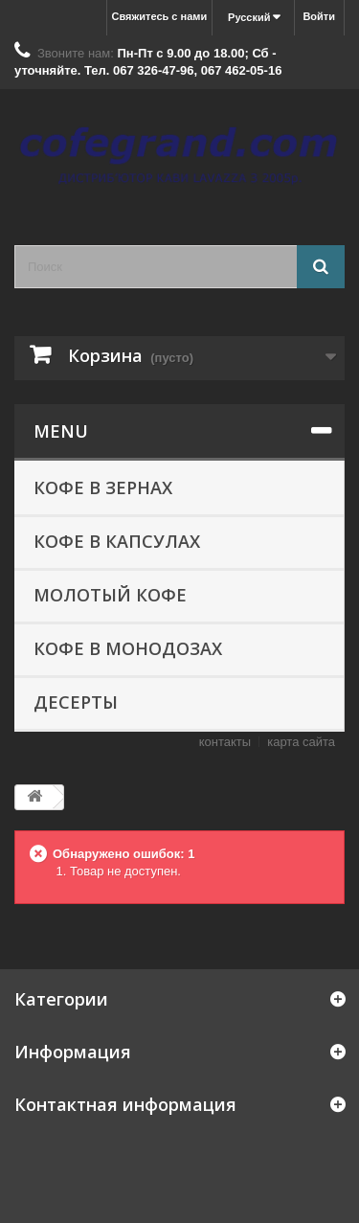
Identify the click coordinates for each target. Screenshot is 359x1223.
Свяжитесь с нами (160, 16)
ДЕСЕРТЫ (76, 702)
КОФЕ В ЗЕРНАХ (103, 487)
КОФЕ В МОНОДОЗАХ (128, 648)
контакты (225, 742)
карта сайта (301, 742)
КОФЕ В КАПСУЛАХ (117, 541)
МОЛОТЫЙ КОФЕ (110, 594)
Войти (319, 16)
